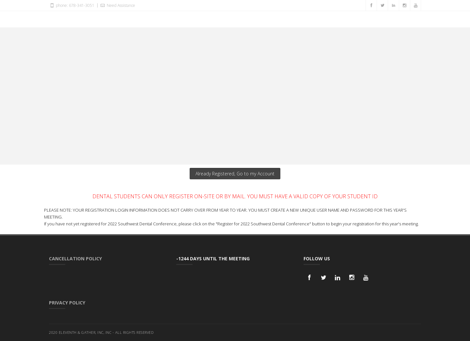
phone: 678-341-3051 (71, 5)
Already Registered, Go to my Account (235, 173)
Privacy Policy (67, 303)
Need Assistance (117, 5)
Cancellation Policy (75, 258)
